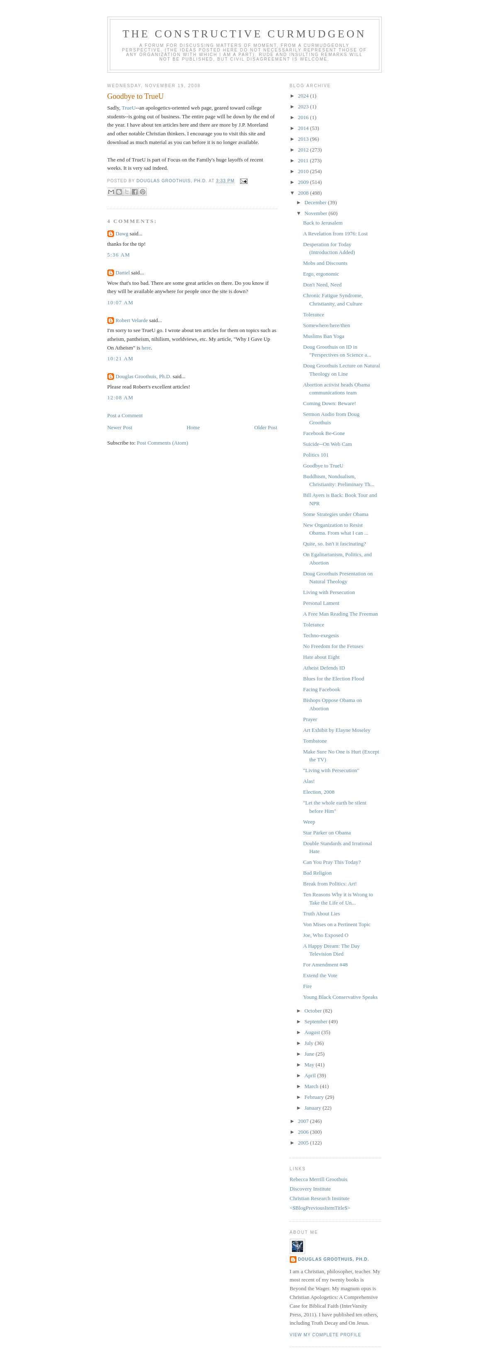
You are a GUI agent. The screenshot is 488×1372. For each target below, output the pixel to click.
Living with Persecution (329, 592)
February (314, 1097)
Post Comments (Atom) (162, 443)
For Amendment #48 (325, 964)
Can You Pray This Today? (332, 862)
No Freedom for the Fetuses (333, 646)
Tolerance (313, 314)
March (312, 1086)
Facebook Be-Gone (324, 433)
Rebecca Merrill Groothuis (318, 1179)
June (310, 1054)
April (310, 1075)
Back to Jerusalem (322, 223)
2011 (304, 160)
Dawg (122, 233)
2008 (304, 193)
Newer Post (119, 427)
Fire (307, 986)
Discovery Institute (310, 1189)
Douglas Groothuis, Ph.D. (144, 376)
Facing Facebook (321, 689)
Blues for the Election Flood (333, 678)
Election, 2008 (319, 792)
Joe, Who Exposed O (326, 935)
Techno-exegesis (321, 635)
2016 (304, 117)
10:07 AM (120, 302)
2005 (304, 1143)
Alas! (309, 781)
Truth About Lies (321, 913)
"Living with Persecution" (331, 770)
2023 (304, 106)
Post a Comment (125, 415)
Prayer (310, 719)
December (316, 202)
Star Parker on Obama (327, 832)
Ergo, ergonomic (321, 274)
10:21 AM (120, 358)
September (316, 1021)
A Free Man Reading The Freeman (340, 614)
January (313, 1108)
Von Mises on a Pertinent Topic (337, 924)
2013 (304, 139)
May (310, 1064)
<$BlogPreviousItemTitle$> (320, 1208)
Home (193, 427)
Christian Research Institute (320, 1198)
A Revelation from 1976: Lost (335, 233)
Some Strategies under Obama (336, 514)
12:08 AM (120, 397)
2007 (304, 1121)
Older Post (265, 427)
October (313, 1011)
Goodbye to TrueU (323, 465)
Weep (309, 822)
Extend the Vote (320, 975)
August (312, 1032)
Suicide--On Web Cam (327, 444)
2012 (304, 150)
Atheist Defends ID (324, 668)
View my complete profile (326, 1335)
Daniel (123, 272)
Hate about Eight (321, 657)
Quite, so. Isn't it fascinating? (334, 543)
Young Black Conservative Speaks (340, 997)
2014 (304, 128)
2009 (304, 182)
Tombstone (315, 741)
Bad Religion (317, 873)
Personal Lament (321, 603)
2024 (304, 96)
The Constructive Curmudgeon (244, 34)
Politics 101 (316, 455)
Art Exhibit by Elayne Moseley (336, 730)
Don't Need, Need (322, 284)
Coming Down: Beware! (329, 403)
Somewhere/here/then (326, 325)
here (146, 348)
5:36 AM (119, 255)
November (316, 213)
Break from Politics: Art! (330, 883)
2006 (304, 1132)
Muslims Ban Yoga (323, 336)
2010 (304, 171)
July (309, 1043)
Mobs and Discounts (325, 263)
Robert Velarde (132, 320)
